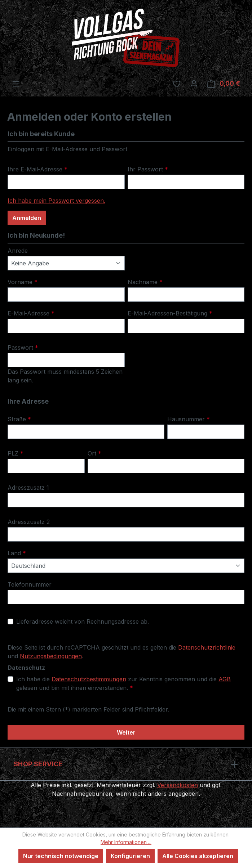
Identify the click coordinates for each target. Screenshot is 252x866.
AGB (211, 679)
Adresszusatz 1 (27, 488)
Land (16, 553)
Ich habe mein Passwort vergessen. (53, 201)
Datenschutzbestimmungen (84, 679)
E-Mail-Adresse (29, 313)
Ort (94, 453)
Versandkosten (144, 785)
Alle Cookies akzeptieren (196, 856)
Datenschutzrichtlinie (194, 648)
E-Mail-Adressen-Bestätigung (167, 313)
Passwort (21, 348)
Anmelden (26, 218)
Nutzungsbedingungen (36, 656)
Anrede (17, 251)
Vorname (21, 282)
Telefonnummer (27, 585)
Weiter (126, 733)
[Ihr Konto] (196, 83)
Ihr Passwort (146, 169)
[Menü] (16, 84)
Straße (18, 419)
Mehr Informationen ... (126, 842)
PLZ (15, 453)
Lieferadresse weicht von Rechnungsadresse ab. (78, 622)
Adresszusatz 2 (27, 522)
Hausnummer (186, 419)
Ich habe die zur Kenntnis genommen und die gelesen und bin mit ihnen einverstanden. (127, 683)
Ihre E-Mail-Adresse (35, 169)
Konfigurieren (130, 856)
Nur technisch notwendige (63, 856)
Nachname (143, 282)
